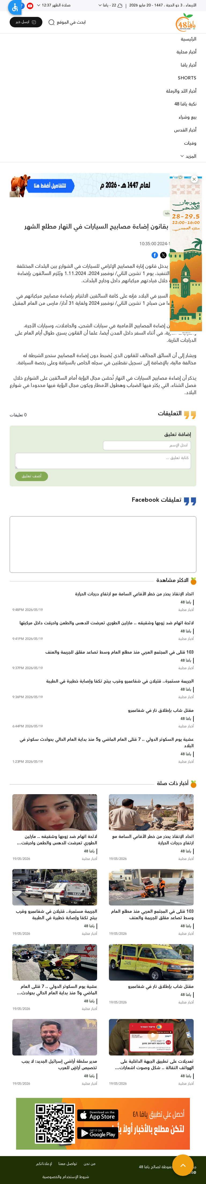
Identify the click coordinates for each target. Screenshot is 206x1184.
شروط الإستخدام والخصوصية (65, 1177)
